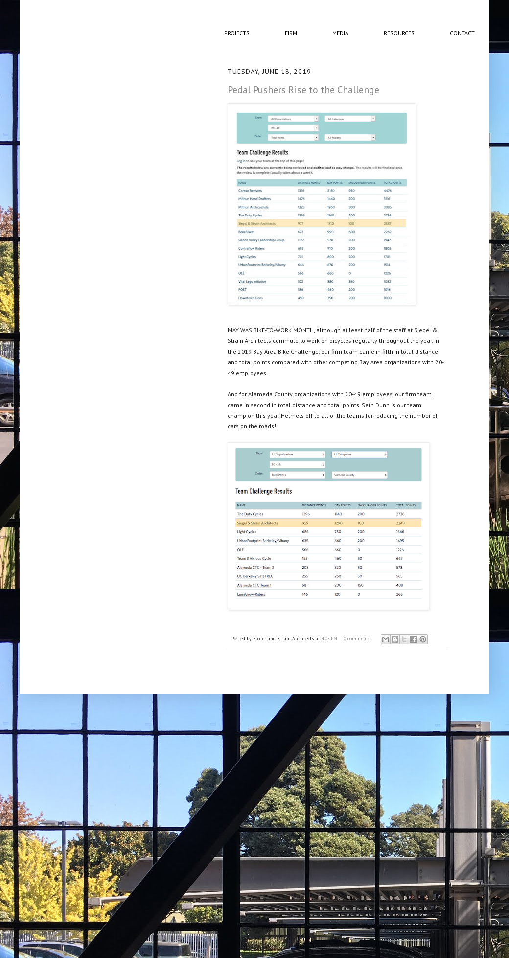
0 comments (357, 638)
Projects (237, 33)
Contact (462, 33)
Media (340, 33)
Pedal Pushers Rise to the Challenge (303, 89)
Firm (291, 33)
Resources (399, 33)
